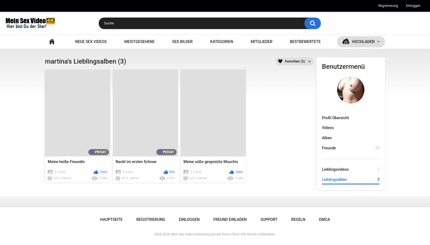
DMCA (324, 219)
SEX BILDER (182, 41)
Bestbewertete (305, 41)
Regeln (298, 219)
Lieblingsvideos (351, 169)
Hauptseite (52, 42)
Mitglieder (261, 41)
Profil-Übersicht (335, 118)
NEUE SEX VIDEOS (91, 41)
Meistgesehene (139, 41)
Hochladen (363, 41)
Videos (328, 128)
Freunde (351, 148)
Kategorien (221, 41)
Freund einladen (230, 219)
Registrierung (388, 6)
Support (269, 219)
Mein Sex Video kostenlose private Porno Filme (205, 234)
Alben (327, 138)
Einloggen (413, 6)
